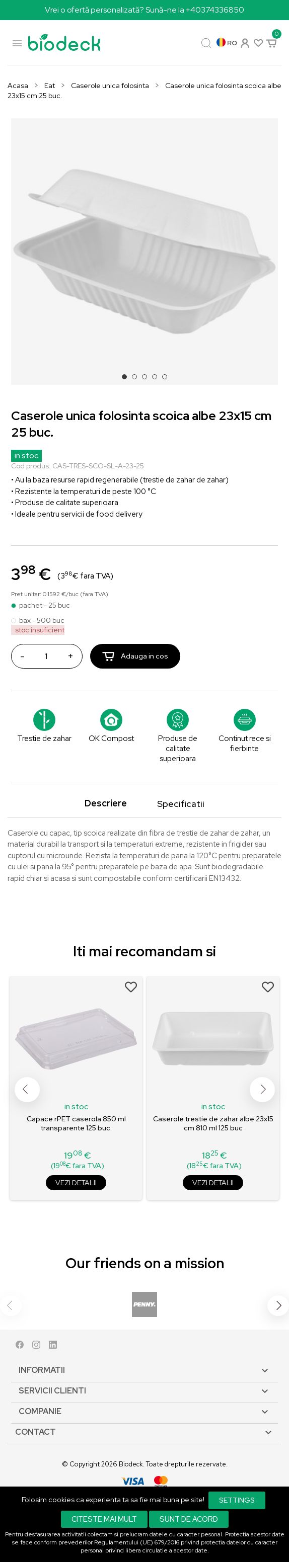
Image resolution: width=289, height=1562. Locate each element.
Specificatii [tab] (180, 803)
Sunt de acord (189, 1519)
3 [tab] (147, 380)
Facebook (20, 1347)
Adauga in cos (135, 656)
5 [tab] (168, 380)
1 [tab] (127, 380)
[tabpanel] (144, 251)
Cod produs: (31, 465)
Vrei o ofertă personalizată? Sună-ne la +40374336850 (144, 10)
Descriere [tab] (106, 803)
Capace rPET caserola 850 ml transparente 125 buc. (76, 1123)
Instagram (36, 1347)
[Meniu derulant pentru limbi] (226, 43)
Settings (237, 1500)
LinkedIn (53, 1347)
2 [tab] (137, 380)
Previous (27, 1089)
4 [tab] (158, 380)
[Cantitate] (45, 656)
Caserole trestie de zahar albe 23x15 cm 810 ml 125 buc (213, 1123)
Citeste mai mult (104, 1519)
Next (262, 1089)
